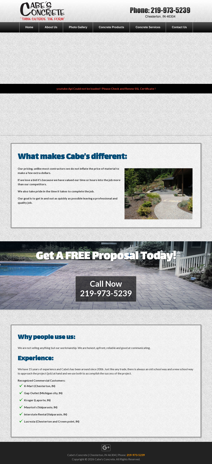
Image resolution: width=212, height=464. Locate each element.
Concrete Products (111, 27)
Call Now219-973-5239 (106, 288)
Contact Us (179, 27)
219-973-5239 (136, 455)
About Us (51, 27)
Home (29, 27)
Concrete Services (148, 27)
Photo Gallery (78, 27)
